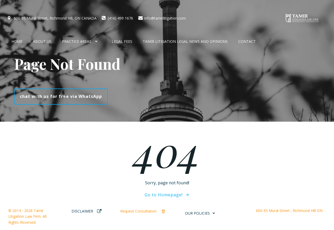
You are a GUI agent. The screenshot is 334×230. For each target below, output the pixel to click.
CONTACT (247, 41)
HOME (16, 41)
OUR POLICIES (201, 213)
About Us (42, 41)
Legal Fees (122, 41)
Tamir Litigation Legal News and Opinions (185, 41)
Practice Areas (81, 41)
